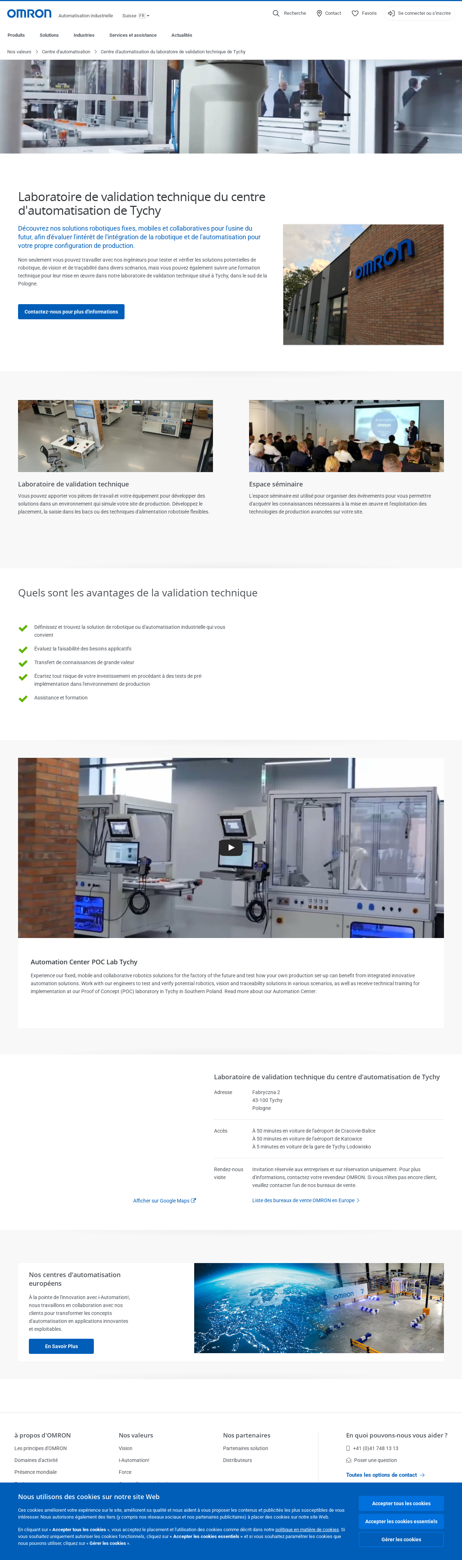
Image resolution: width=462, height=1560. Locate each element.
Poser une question (371, 1460)
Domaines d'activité (36, 1460)
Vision (125, 1448)
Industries (84, 35)
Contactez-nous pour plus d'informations (71, 312)
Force (125, 1472)
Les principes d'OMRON (40, 1448)
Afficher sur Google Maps (161, 1201)
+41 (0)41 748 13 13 (372, 1448)
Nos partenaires (246, 1435)
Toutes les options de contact (385, 1475)
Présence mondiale (35, 1472)
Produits (16, 35)
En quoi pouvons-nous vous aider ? (397, 1435)
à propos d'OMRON (42, 1435)
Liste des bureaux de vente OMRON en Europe (307, 1201)
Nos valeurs (19, 52)
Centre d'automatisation (66, 52)
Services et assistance (133, 35)
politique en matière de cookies (307, 1529)
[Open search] (289, 13)
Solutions (49, 35)
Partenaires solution (245, 1448)
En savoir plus (61, 1347)
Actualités (181, 35)
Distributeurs (237, 1460)
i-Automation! (134, 1460)
